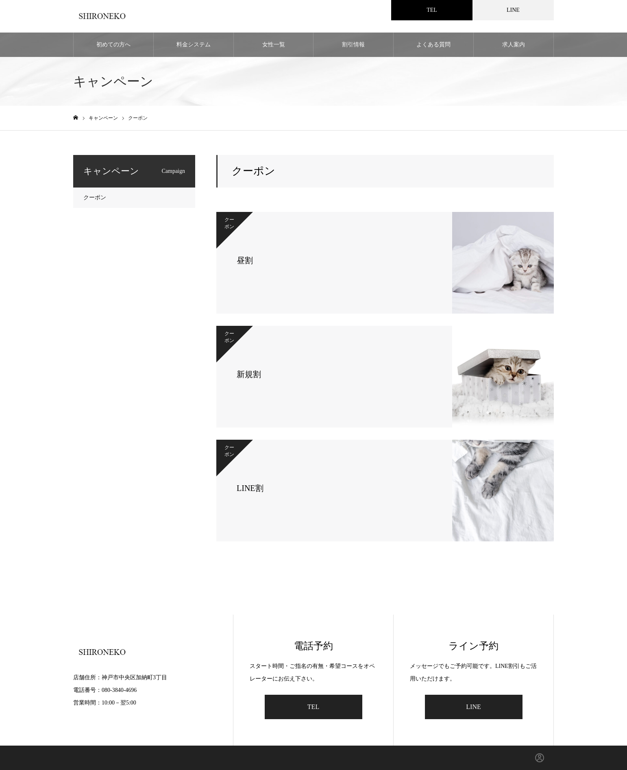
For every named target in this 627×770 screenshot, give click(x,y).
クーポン (94, 197)
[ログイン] (539, 758)
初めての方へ (113, 44)
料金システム (193, 44)
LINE (473, 706)
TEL (313, 706)
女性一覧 (273, 44)
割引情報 (353, 44)
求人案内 (513, 44)
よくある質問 (433, 44)
